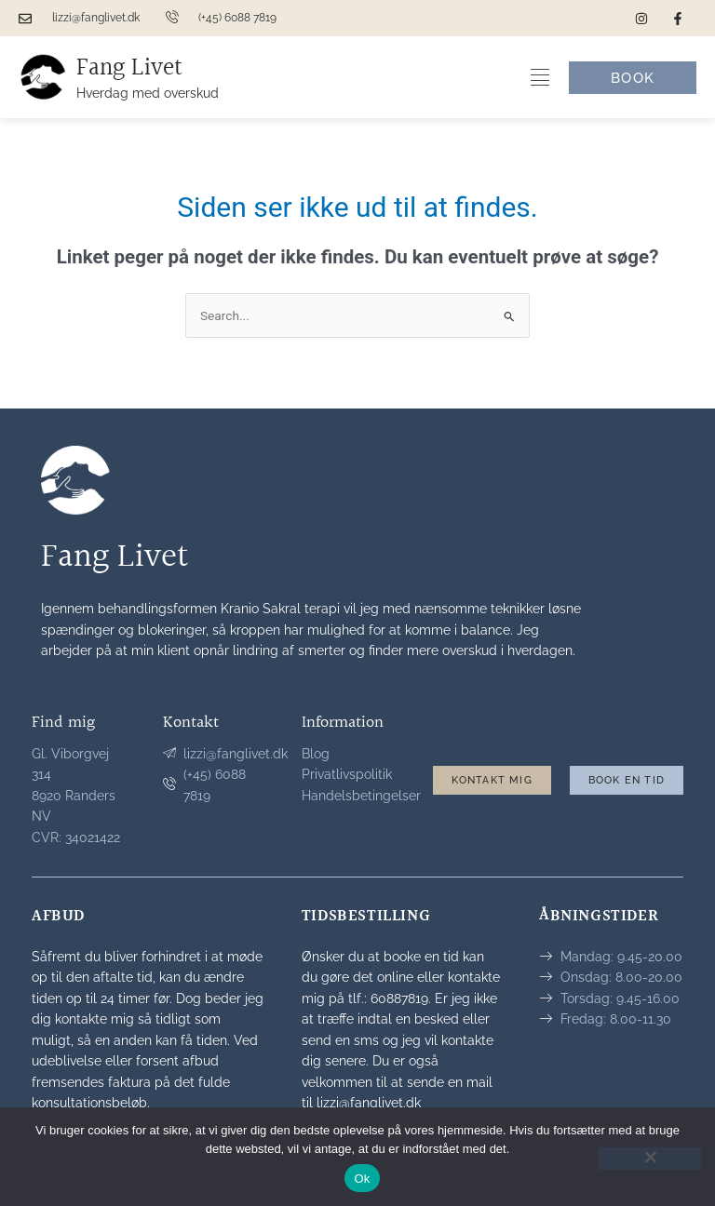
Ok (362, 1179)
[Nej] (650, 1158)
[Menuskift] (540, 77)
